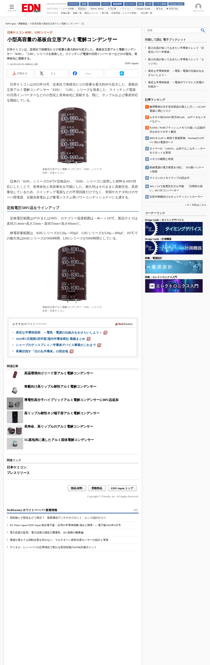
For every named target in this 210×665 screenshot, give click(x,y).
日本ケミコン (16, 467)
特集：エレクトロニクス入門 (161, 277)
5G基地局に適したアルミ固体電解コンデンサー (59, 440)
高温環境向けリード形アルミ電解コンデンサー (58, 373)
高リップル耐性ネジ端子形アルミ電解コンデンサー (62, 413)
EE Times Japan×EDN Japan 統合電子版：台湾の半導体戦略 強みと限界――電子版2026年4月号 (65, 525)
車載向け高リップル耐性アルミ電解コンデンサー (60, 386)
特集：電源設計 (153, 258)
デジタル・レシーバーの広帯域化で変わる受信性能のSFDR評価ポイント (53, 547)
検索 (203, 30)
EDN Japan (11, 23)
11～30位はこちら (197, 204)
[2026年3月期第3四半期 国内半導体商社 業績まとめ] (53, 338)
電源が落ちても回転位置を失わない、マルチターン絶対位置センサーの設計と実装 (59, 539)
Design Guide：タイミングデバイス (164, 220)
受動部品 (22, 23)
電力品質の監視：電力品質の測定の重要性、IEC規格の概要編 (46, 532)
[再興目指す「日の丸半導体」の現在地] (44, 351)
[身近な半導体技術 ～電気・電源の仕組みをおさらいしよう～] (61, 332)
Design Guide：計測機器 (158, 239)
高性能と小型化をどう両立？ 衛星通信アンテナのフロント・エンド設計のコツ (58, 517)
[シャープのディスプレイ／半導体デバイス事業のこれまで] (58, 345)
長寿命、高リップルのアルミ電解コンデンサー (58, 426)
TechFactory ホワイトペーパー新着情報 (32, 510)
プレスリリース (18, 473)
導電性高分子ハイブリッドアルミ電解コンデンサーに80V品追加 (71, 400)
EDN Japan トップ (122, 488)
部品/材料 (76, 488)
